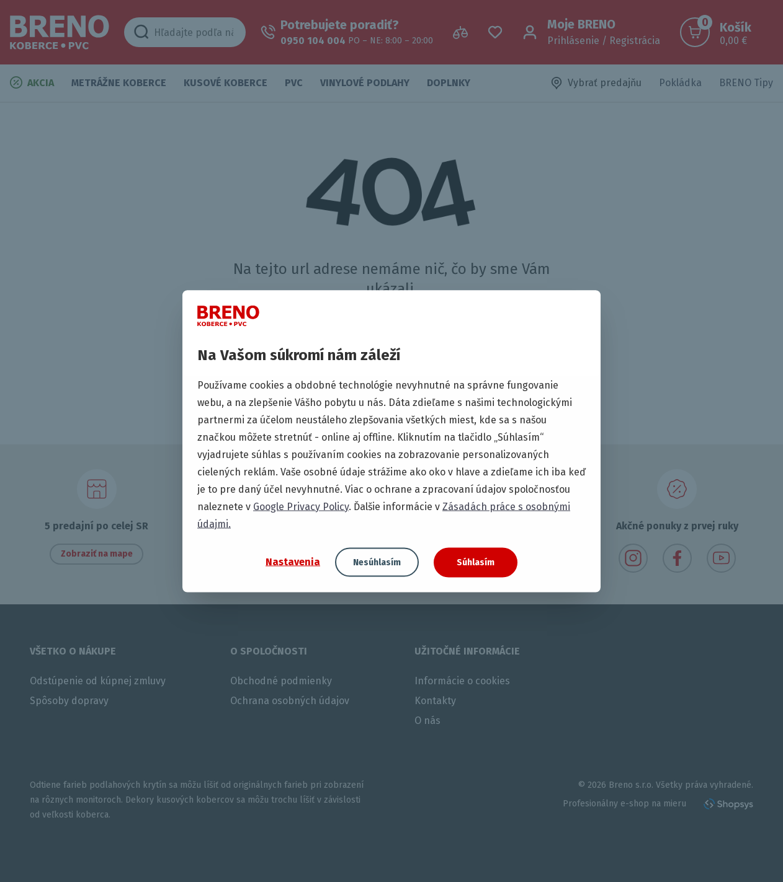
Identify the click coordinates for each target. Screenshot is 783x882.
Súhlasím (475, 562)
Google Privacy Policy (301, 506)
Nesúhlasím (377, 562)
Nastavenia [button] (293, 562)
